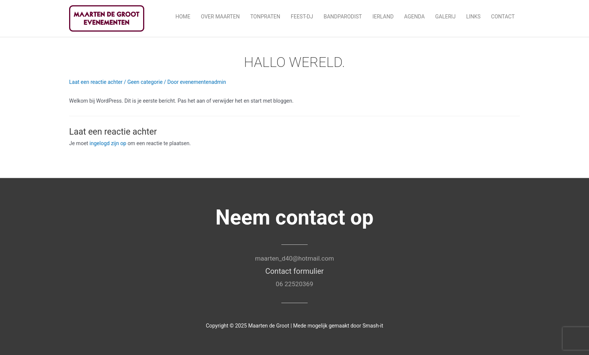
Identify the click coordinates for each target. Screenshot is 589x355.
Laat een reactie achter (95, 82)
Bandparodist (342, 17)
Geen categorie (145, 82)
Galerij (445, 17)
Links (473, 17)
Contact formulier (294, 271)
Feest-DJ (302, 17)
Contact (503, 17)
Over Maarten (220, 17)
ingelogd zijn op (107, 143)
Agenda (414, 17)
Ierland (382, 17)
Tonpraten (265, 17)
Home (182, 17)
